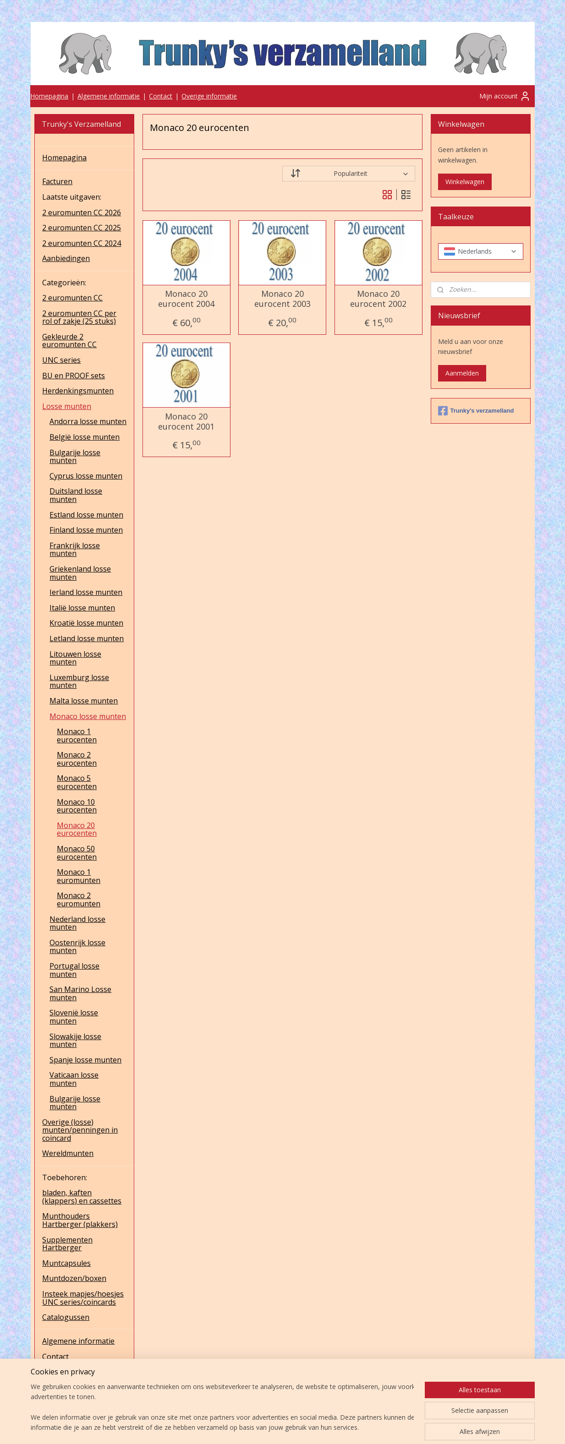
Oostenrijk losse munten (77, 946)
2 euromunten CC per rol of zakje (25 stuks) (79, 317)
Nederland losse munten (77, 923)
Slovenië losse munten (73, 1017)
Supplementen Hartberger (67, 1244)
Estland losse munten (86, 515)
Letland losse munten (86, 638)
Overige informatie (209, 96)
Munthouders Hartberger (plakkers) (80, 1220)
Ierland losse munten (85, 592)
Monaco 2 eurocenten (77, 759)
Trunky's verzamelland (476, 410)
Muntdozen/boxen (74, 1278)
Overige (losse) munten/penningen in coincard (80, 1130)
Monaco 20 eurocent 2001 (186, 421)
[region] (222, 1408)
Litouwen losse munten (75, 658)
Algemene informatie (108, 96)
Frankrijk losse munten (74, 549)
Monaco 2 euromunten (78, 899)
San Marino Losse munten (80, 993)
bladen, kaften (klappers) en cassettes (81, 1197)
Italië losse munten (82, 608)
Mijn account (505, 96)
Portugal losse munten (74, 970)
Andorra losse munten (87, 421)
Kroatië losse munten (86, 623)
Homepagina (49, 96)
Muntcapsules (66, 1263)
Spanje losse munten (85, 1060)
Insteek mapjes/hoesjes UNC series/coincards (83, 1298)
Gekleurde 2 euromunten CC (69, 341)
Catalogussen (65, 1317)
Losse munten (66, 406)
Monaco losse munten (87, 716)
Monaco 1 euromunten (78, 876)
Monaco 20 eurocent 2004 (186, 299)
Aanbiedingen (66, 258)
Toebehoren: (64, 1177)
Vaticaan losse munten (74, 1079)
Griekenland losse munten (80, 573)
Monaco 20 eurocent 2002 (378, 299)
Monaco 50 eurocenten (77, 853)
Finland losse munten (86, 530)
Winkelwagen (464, 181)
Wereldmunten (67, 1153)
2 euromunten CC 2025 (81, 228)
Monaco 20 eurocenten (77, 829)
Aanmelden (462, 373)
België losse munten (84, 437)
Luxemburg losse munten (79, 681)
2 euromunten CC (72, 298)
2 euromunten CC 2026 (81, 212)
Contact (160, 96)
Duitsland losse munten (75, 495)
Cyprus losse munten (85, 476)
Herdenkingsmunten (78, 391)
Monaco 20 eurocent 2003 (282, 299)
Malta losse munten (83, 701)
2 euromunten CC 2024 (81, 243)
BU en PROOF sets (73, 376)
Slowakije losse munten (75, 1040)
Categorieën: (64, 283)
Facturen (57, 181)
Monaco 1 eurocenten (77, 735)
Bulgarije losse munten (74, 456)
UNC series (61, 360)
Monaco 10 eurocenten (77, 806)
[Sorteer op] (349, 173)
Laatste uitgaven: (71, 197)
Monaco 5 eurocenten (77, 782)
